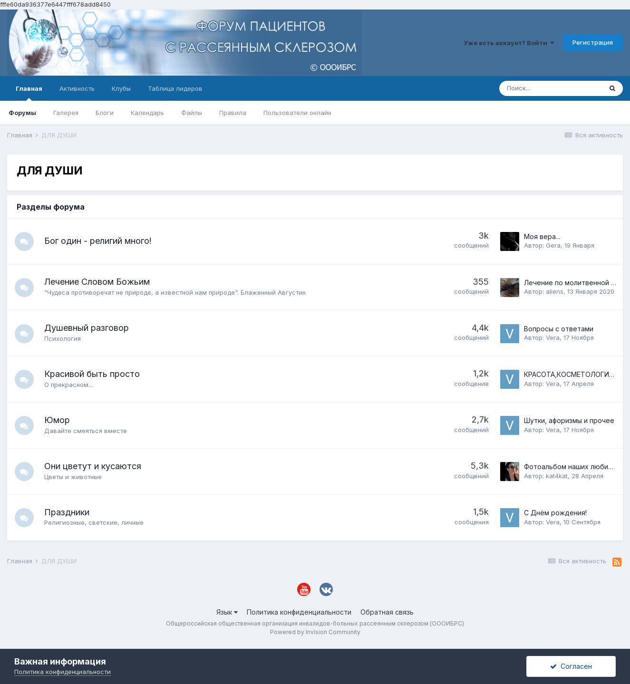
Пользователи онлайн (297, 112)
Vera (553, 337)
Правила (232, 112)
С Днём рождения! (555, 513)
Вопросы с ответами (558, 329)
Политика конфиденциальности (299, 612)
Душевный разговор (86, 328)
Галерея (65, 112)
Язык (227, 612)
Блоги (105, 112)
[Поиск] (550, 88)
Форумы (22, 112)
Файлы (191, 112)
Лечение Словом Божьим (97, 282)
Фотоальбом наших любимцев (574, 466)
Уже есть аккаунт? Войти (509, 43)
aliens (554, 291)
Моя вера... (542, 236)
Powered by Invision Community (315, 632)
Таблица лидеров (175, 88)
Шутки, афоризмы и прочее (569, 420)
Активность (77, 88)
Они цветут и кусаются (92, 466)
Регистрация (592, 42)
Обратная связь (387, 612)
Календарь (147, 112)
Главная (29, 93)
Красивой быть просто (92, 374)
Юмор (57, 420)
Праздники (66, 512)
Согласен (571, 666)
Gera (553, 245)
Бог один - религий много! (98, 241)
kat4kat (557, 476)
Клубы (121, 88)
